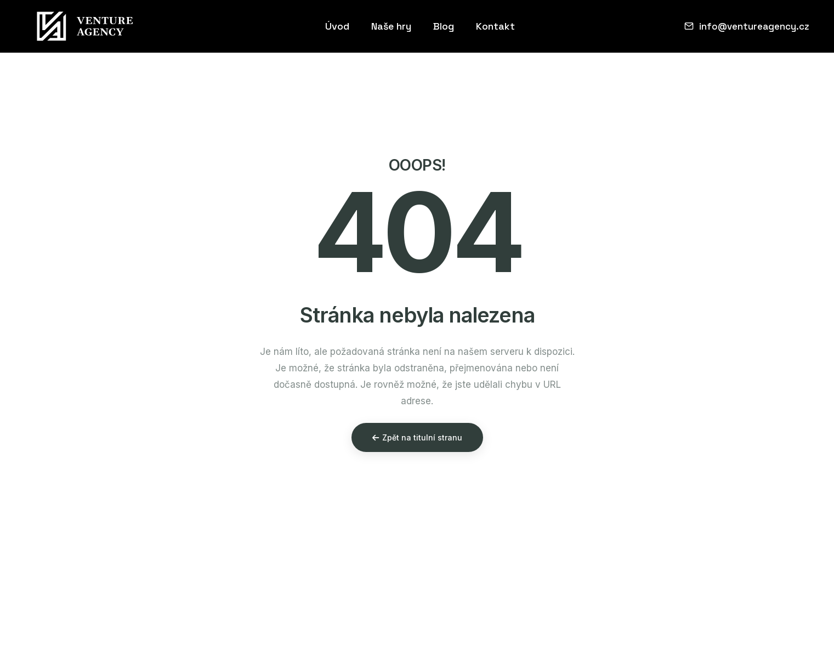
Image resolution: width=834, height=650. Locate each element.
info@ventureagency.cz (746, 26)
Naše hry (391, 26)
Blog (443, 26)
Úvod (337, 26)
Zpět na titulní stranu (417, 437)
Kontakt (495, 26)
